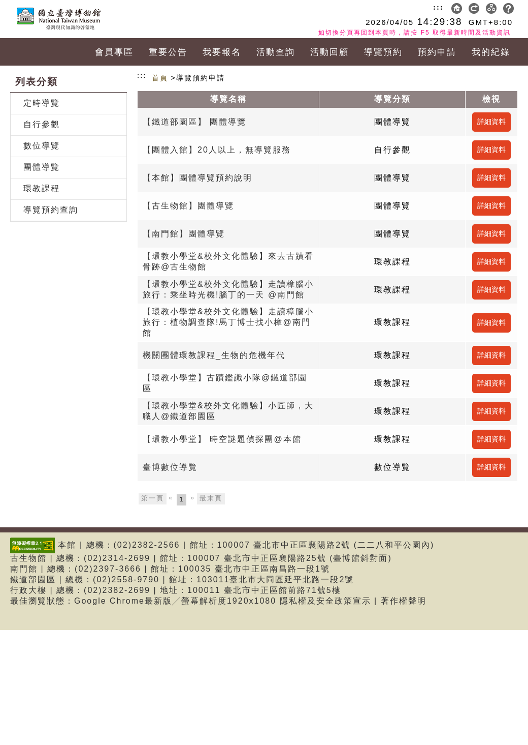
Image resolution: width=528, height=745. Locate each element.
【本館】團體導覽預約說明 (197, 177)
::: (438, 7)
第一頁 (152, 498)
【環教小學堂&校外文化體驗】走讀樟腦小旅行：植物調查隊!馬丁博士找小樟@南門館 (228, 322)
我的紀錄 (491, 52)
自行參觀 (41, 124)
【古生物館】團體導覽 (188, 205)
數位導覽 (41, 145)
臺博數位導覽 (170, 467)
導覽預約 (383, 52)
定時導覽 (41, 103)
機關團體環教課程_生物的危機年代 (214, 355)
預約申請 (437, 52)
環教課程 (41, 188)
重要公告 (168, 52)
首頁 (160, 78)
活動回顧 (329, 52)
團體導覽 (41, 167)
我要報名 (222, 52)
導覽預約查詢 (50, 209)
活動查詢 (275, 52)
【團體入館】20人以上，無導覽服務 (217, 149)
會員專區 (114, 52)
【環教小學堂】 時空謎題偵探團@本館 (222, 439)
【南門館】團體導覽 (184, 233)
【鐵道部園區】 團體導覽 (194, 121)
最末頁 (211, 498)
